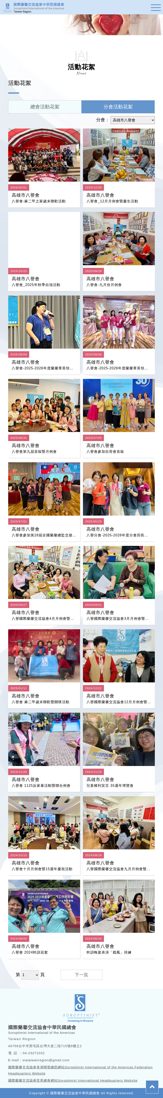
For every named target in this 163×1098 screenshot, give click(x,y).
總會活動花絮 (44, 106)
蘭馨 (35, 7)
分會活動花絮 (118, 106)
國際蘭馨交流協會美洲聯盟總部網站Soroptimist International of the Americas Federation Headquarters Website (80, 1070)
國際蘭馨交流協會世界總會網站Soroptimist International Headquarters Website (73, 1080)
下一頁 (81, 974)
